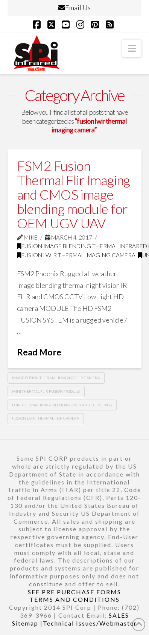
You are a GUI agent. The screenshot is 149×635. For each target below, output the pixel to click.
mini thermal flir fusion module (46, 391)
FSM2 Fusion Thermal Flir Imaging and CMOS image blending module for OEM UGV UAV (73, 194)
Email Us (74, 7)
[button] (131, 48)
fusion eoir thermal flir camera (45, 418)
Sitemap (25, 623)
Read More (39, 352)
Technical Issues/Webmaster (90, 623)
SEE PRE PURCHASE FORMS (74, 591)
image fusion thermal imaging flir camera (56, 377)
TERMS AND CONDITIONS (74, 599)
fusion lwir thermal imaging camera (76, 255)
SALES (119, 615)
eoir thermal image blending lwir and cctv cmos (62, 405)
